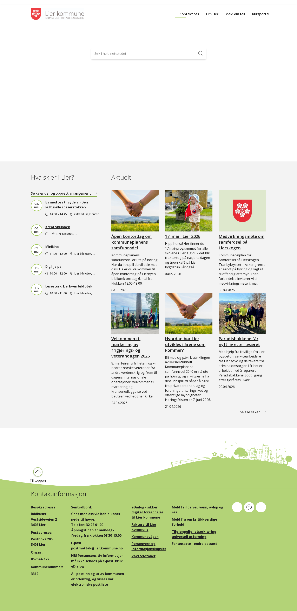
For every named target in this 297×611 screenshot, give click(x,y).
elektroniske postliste (89, 584)
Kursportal (260, 14)
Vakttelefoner (144, 556)
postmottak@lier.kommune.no (97, 548)
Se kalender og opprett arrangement (61, 193)
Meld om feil (235, 14)
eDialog (77, 566)
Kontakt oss (189, 14)
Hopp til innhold (12, 2)
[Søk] (201, 53)
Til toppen (38, 480)
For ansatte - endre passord (194, 543)
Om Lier (212, 14)
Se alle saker (250, 412)
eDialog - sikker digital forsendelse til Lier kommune (147, 512)
